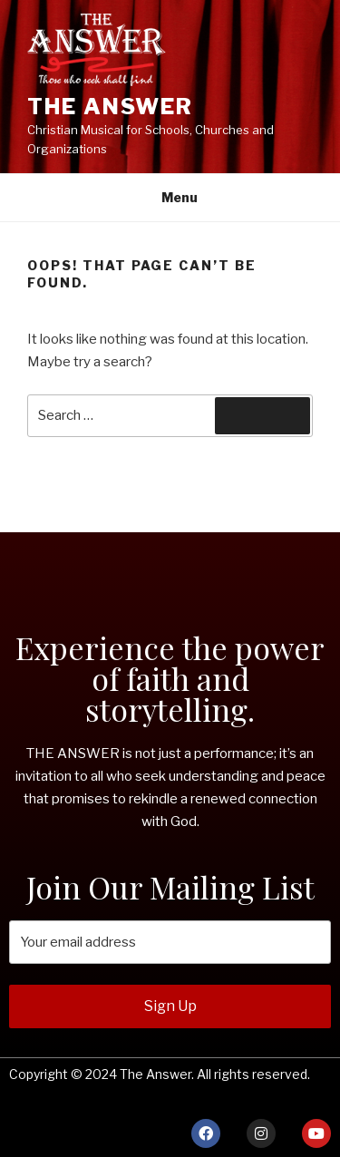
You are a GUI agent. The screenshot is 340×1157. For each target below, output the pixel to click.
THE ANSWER (110, 106)
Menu (170, 197)
